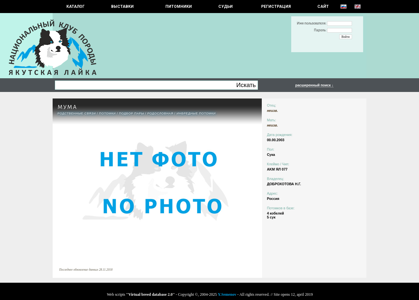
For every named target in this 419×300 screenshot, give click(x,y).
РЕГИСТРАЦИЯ (276, 6)
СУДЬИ (225, 6)
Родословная (160, 113)
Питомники (178, 6)
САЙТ (323, 6)
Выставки (122, 6)
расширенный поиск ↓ (314, 85)
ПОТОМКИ (107, 113)
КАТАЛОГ (75, 6)
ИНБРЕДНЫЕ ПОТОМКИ (196, 113)
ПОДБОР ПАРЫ (131, 113)
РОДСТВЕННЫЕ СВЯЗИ (77, 113)
